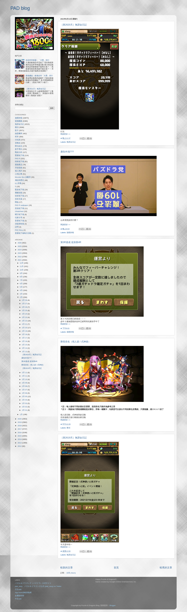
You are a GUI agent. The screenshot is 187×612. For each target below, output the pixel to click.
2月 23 (25, 317)
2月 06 (25, 393)
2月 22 (25, 321)
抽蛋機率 (18, 134)
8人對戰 (18, 183)
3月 (21, 294)
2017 (20, 429)
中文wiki (18, 599)
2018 (20, 426)
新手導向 (18, 149)
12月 (22, 263)
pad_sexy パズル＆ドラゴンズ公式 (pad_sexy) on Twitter (38, 586)
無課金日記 (71, 142)
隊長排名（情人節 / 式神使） (76, 341)
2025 (20, 246)
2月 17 (25, 338)
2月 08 (25, 386)
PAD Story (19, 230)
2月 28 (25, 300)
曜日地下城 (19, 214)
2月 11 (25, 376)
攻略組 (17, 143)
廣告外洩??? (67, 151)
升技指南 (18, 168)
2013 (20, 443)
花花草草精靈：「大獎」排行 (37, 60)
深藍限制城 (19, 224)
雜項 (68, 428)
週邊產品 (18, 165)
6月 (21, 284)
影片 (17, 130)
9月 (21, 273)
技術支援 (18, 199)
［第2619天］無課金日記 (74, 437)
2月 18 (25, 334)
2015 (20, 436)
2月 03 (25, 403)
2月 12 (25, 373)
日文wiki (18, 589)
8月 (21, 277)
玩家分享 (18, 218)
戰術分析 (18, 152)
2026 (20, 243)
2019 (20, 422)
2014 (20, 439)
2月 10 (25, 379)
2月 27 (25, 304)
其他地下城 (19, 208)
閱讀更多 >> (65, 134)
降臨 (17, 202)
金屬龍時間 (19, 596)
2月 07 (25, 390)
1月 (21, 414)
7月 (21, 280)
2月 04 (25, 400)
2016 (20, 433)
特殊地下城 (19, 161)
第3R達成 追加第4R (71, 242)
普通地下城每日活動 (23, 233)
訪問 (17, 227)
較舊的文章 (166, 567)
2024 (20, 250)
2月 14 (25, 348)
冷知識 (17, 140)
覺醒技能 (18, 193)
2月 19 (25, 331)
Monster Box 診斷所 (23, 177)
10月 (22, 270)
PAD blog (20, 8)
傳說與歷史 (19, 180)
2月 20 (25, 328)
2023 (20, 253)
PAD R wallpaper (21, 205)
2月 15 (25, 345)
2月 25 (25, 310)
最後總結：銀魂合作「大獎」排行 (39, 76)
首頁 (116, 567)
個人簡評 (18, 171)
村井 (17, 137)
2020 (20, 419)
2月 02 (25, 407)
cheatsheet (19, 211)
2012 (20, 446)
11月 (22, 266)
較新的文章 (66, 567)
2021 (20, 260)
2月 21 (25, 324)
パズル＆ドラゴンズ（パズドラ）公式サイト (33, 583)
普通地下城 (19, 221)
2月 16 (25, 341)
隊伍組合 (18, 146)
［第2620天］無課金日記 (74, 24)
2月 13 (25, 352)
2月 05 (25, 396)
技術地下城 (19, 196)
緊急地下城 (19, 190)
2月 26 (25, 307)
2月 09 (25, 383)
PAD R (17, 159)
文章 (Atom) (71, 573)
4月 (21, 290)
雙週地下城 (19, 155)
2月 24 (25, 314)
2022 (20, 257)
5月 (21, 287)
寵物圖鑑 (18, 121)
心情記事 (18, 174)
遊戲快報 (70, 233)
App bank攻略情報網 (23, 593)
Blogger (112, 605)
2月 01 (25, 410)
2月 (21, 297)
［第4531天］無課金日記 (36, 89)
